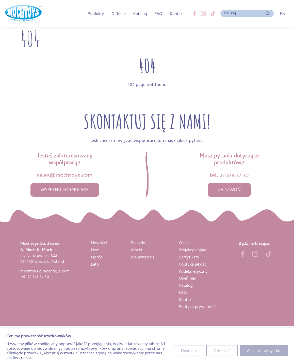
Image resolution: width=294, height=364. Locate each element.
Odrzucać (222, 350)
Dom (95, 249)
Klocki (136, 249)
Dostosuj (189, 350)
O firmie (118, 13)
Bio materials (143, 257)
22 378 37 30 (234, 174)
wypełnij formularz (65, 189)
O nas (184, 242)
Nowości (99, 242)
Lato (95, 264)
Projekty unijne (192, 249)
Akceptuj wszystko (263, 350)
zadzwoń (229, 189)
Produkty (96, 13)
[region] (147, 346)
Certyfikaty (189, 257)
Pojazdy (138, 242)
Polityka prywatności (198, 306)
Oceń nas (187, 278)
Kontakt (177, 13)
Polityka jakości (193, 264)
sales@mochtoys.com (64, 174)
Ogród (97, 257)
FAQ (158, 13)
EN (282, 13)
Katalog (140, 13)
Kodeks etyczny (193, 271)
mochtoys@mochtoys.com (45, 271)
